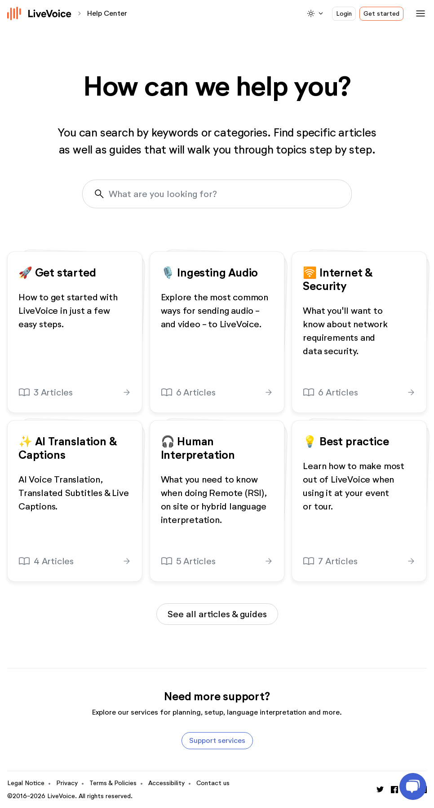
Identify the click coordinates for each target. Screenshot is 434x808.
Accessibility (166, 783)
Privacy (67, 783)
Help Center (107, 13)
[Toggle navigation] (419, 13)
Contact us (213, 783)
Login (344, 14)
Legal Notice (25, 783)
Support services (217, 740)
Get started (381, 14)
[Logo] (39, 13)
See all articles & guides (217, 614)
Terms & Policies (113, 783)
